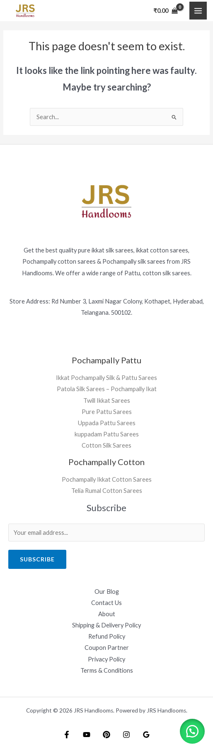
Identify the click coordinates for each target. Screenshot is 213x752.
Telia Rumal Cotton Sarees (106, 490)
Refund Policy (106, 636)
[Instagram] (126, 734)
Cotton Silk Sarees (106, 445)
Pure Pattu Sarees (107, 411)
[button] (192, 731)
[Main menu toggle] (198, 10)
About (106, 613)
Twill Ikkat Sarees (106, 400)
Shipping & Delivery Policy (106, 625)
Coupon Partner (107, 647)
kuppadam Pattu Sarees (107, 434)
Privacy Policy (106, 659)
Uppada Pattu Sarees (107, 422)
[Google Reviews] (146, 734)
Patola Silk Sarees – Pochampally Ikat (107, 388)
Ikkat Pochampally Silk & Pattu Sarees (106, 377)
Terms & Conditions (106, 670)
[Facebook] (66, 734)
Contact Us (106, 602)
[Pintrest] (106, 734)
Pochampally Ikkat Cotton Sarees (107, 479)
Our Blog (106, 591)
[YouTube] (86, 734)
